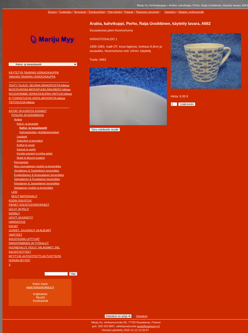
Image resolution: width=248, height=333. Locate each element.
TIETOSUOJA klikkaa (22, 102)
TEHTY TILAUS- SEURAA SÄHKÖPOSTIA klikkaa (39, 85)
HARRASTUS (17, 221)
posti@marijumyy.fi (148, 326)
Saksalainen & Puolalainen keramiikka (37, 179)
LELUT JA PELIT (19, 209)
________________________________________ (39, 81)
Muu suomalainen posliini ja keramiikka (37, 166)
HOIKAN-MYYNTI (19, 260)
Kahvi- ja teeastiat (27, 123)
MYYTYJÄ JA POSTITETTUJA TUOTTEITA (35, 256)
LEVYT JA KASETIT (21, 217)
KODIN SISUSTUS (20, 200)
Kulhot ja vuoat (26, 145)
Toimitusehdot (96, 11)
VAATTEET (15, 234)
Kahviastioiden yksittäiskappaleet (39, 132)
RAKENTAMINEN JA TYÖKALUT (29, 243)
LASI (14, 191)
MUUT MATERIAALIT (24, 196)
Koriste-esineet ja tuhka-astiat (34, 153)
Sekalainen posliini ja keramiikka (33, 187)
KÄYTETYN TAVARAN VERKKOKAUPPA (34, 72)
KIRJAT (13, 226)
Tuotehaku (65, 11)
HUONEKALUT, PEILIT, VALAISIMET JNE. (34, 247)
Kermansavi (21, 162)
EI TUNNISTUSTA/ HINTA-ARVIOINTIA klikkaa (37, 98)
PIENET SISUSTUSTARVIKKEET (29, 204)
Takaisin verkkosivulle (191, 11)
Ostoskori (170, 11)
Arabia (18, 119)
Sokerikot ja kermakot (30, 140)
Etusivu (52, 11)
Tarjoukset (80, 11)
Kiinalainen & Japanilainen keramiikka (36, 183)
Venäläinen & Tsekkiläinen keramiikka (36, 170)
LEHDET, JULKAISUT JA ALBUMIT (30, 230)
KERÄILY (14, 213)
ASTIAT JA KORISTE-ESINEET (28, 110)
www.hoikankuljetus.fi (40, 287)
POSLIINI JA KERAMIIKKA (27, 115)
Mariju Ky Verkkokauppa (151, 5)
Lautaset (22, 136)
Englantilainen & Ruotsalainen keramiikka (39, 175)
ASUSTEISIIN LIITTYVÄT (24, 239)
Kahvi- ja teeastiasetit (33, 127)
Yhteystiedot (114, 11)
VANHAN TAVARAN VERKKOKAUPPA (32, 76)
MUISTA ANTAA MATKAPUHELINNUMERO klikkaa (40, 89)
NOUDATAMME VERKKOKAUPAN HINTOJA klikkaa (40, 93)
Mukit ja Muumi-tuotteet (31, 157)
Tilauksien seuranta (147, 11)
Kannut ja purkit (26, 149)
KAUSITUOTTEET (20, 251)
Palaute (128, 11)
